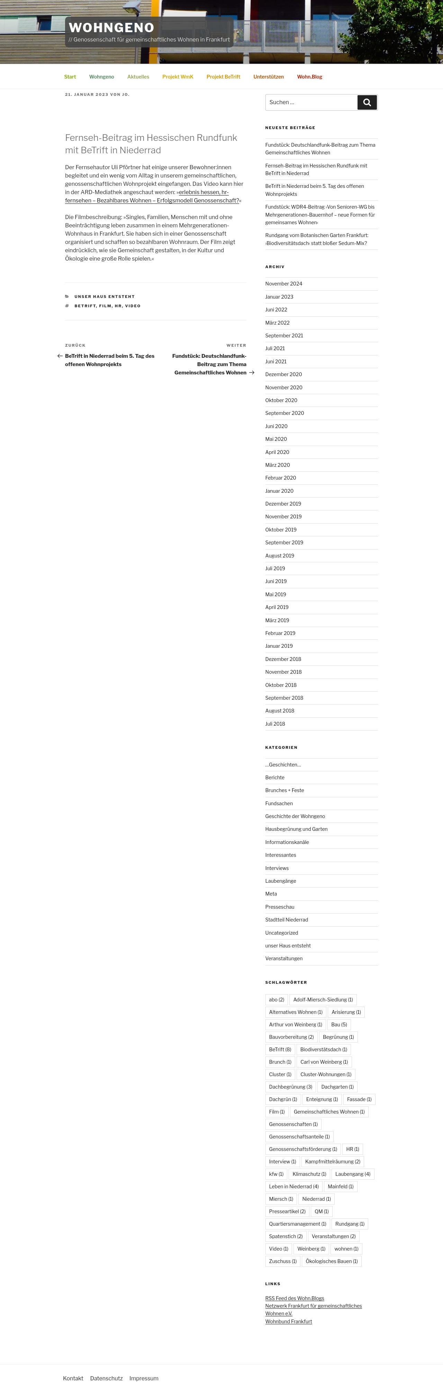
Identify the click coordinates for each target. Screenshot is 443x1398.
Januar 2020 (279, 491)
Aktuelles (138, 77)
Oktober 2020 (281, 400)
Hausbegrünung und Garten (296, 829)
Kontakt (73, 1378)
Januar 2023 (279, 297)
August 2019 (280, 556)
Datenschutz (106, 1378)
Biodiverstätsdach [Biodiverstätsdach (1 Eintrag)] (323, 1049)
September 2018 (284, 698)
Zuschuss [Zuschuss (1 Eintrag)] (283, 1261)
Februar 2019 (280, 633)
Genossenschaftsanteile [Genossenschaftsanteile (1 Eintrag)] (299, 1137)
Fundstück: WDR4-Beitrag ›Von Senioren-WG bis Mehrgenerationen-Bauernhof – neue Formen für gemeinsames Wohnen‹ (320, 214)
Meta (271, 894)
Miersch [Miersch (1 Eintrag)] (281, 1199)
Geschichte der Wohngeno (295, 816)
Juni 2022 (276, 309)
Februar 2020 (280, 478)
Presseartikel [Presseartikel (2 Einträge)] (287, 1211)
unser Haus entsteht (105, 296)
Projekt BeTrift (224, 77)
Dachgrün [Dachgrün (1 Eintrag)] (283, 1099)
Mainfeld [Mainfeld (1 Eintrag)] (340, 1186)
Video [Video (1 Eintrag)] (279, 1249)
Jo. (126, 94)
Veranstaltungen (284, 958)
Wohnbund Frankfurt (288, 1321)
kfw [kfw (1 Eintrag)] (276, 1174)
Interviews (277, 868)
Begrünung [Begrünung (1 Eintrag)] (338, 1037)
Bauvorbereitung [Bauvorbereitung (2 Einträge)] (291, 1037)
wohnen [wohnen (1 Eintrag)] (346, 1249)
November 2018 (283, 672)
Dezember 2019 (283, 504)
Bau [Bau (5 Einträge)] (339, 1024)
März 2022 (277, 323)
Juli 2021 (275, 348)
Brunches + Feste (284, 790)
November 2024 (283, 284)
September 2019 (284, 542)
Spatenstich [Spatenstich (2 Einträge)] (286, 1236)
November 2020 (284, 387)
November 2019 (283, 516)
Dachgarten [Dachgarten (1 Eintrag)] (337, 1087)
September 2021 (284, 335)
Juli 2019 (275, 568)
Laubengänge (280, 881)
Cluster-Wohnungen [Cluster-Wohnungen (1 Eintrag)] (325, 1074)
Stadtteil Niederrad (286, 920)
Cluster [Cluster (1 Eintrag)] (280, 1074)
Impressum (144, 1378)
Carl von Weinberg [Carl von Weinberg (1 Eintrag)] (324, 1062)
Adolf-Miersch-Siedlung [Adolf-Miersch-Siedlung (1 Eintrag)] (323, 999)
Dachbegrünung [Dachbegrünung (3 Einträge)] (291, 1087)
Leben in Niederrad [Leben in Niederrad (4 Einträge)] (294, 1186)
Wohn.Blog (309, 77)
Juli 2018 (275, 724)
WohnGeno (112, 27)
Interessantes (280, 855)
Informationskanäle (287, 842)
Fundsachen (279, 803)
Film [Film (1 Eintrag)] (277, 1112)
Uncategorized (281, 933)
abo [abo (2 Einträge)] (276, 999)
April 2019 (277, 607)
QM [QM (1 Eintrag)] (322, 1211)
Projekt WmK (177, 77)
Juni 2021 (276, 361)
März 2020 (277, 465)
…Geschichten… (283, 765)
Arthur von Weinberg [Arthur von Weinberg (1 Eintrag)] (296, 1024)
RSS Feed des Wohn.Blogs (294, 1298)
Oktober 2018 (281, 685)
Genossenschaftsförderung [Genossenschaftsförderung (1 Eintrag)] (303, 1149)
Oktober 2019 (281, 530)
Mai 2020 (276, 439)
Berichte (275, 777)
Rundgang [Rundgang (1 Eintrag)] (349, 1224)
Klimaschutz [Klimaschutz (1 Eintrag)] (309, 1174)
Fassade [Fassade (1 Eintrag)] (359, 1099)
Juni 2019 (276, 581)
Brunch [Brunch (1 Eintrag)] (280, 1062)
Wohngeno (101, 77)
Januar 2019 (279, 646)
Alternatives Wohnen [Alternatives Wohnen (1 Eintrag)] (296, 1012)
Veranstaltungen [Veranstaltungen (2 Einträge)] (334, 1236)
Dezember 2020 (283, 374)
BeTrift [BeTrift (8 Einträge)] (280, 1049)
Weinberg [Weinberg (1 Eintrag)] (311, 1249)
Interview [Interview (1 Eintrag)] (282, 1161)
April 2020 (277, 452)
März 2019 (277, 620)
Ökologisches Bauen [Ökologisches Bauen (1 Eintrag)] (332, 1261)
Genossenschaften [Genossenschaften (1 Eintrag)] (293, 1124)
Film (105, 305)
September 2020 (284, 413)
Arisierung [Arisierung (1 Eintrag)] (346, 1012)
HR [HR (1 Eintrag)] (352, 1149)
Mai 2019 (275, 594)
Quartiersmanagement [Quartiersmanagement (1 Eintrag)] (297, 1224)
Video (133, 305)
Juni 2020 (276, 426)
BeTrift (85, 305)
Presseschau (280, 907)
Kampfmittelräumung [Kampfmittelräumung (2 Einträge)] (332, 1161)
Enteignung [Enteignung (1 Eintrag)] (322, 1099)
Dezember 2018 (283, 659)
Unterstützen (269, 77)
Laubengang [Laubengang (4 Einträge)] (353, 1174)
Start (70, 77)
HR (118, 305)
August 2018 (280, 711)
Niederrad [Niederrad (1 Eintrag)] (316, 1199)
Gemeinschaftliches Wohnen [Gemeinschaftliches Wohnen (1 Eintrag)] (329, 1112)
